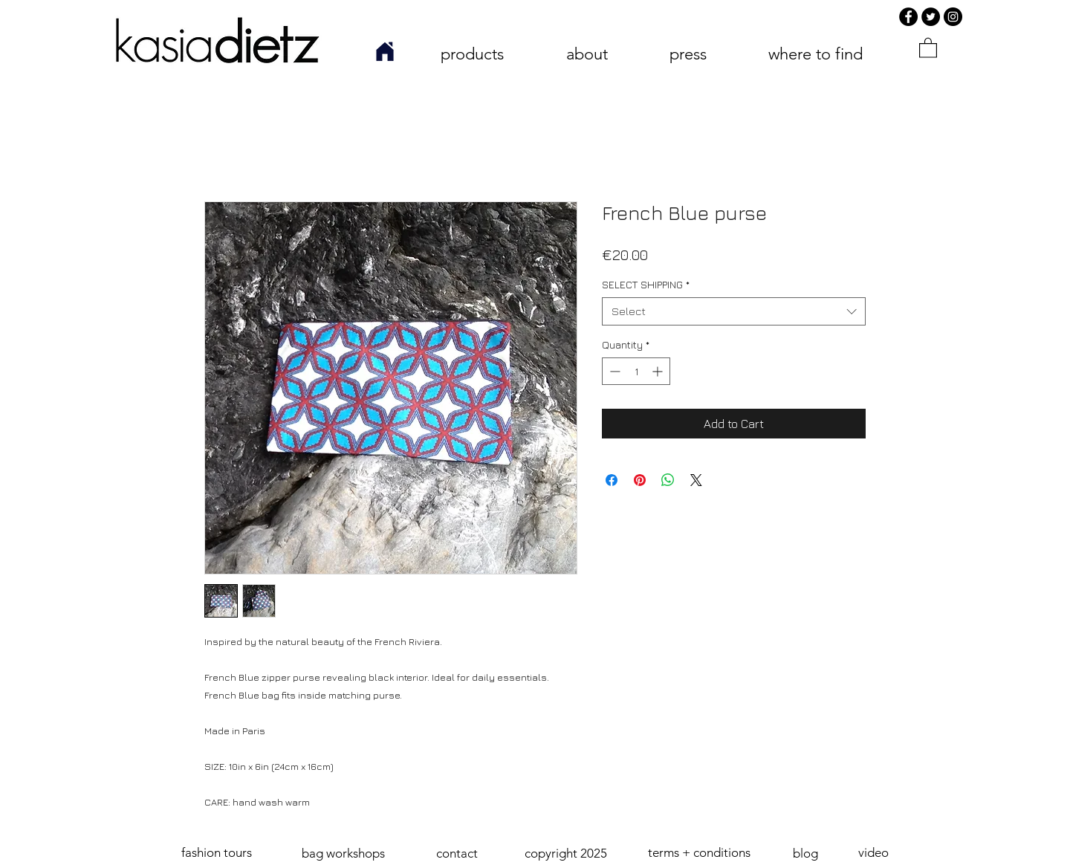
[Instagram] (953, 16)
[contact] (457, 854)
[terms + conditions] (698, 853)
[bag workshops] (343, 854)
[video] (873, 853)
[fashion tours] (217, 853)
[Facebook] (908, 16)
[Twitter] (930, 16)
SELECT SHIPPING (646, 284)
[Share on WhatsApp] (668, 480)
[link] (928, 47)
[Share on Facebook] (611, 480)
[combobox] (734, 311)
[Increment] (658, 371)
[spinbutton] (636, 371)
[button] (565, 854)
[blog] (805, 854)
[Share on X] (696, 480)
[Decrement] (613, 371)
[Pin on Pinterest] (640, 480)
